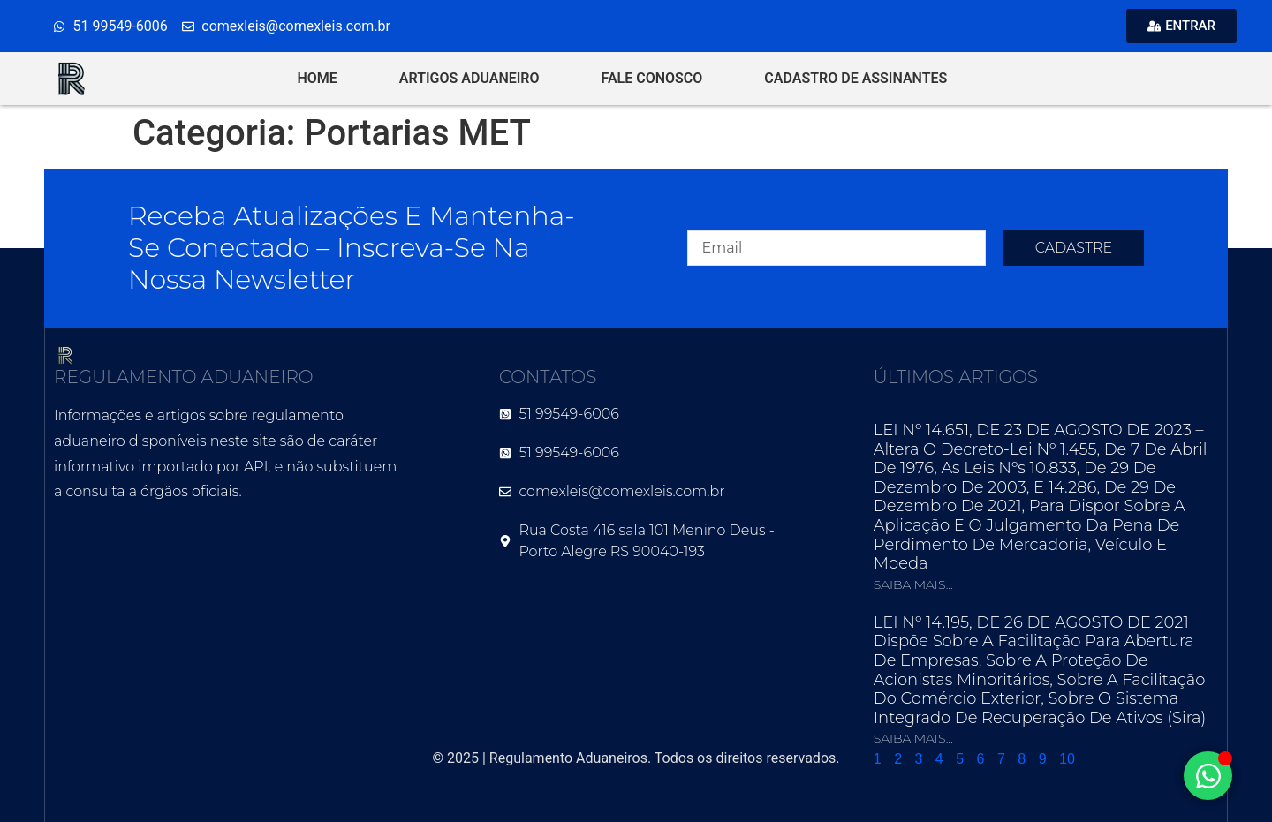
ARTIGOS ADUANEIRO (469, 78)
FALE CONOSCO (652, 78)
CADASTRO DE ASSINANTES (855, 78)
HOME (317, 78)
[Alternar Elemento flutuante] (1208, 775)
